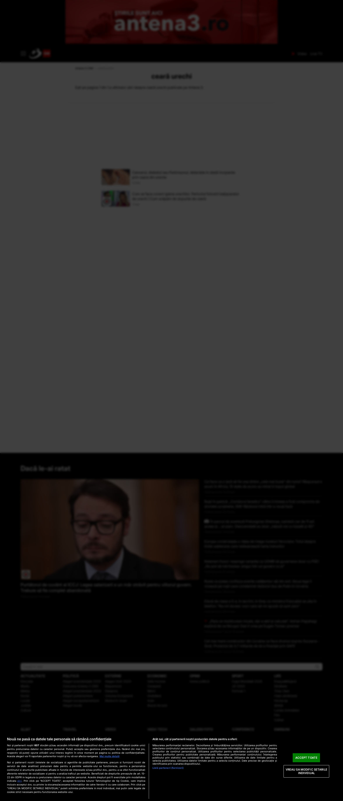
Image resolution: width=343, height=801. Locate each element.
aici (19, 780)
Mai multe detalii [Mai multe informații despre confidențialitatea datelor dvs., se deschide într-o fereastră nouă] (109, 756)
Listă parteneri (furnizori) (168, 767)
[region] (171, 766)
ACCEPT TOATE (306, 757)
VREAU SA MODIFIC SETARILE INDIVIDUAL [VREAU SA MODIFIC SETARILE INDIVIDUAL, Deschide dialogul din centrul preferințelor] (306, 771)
